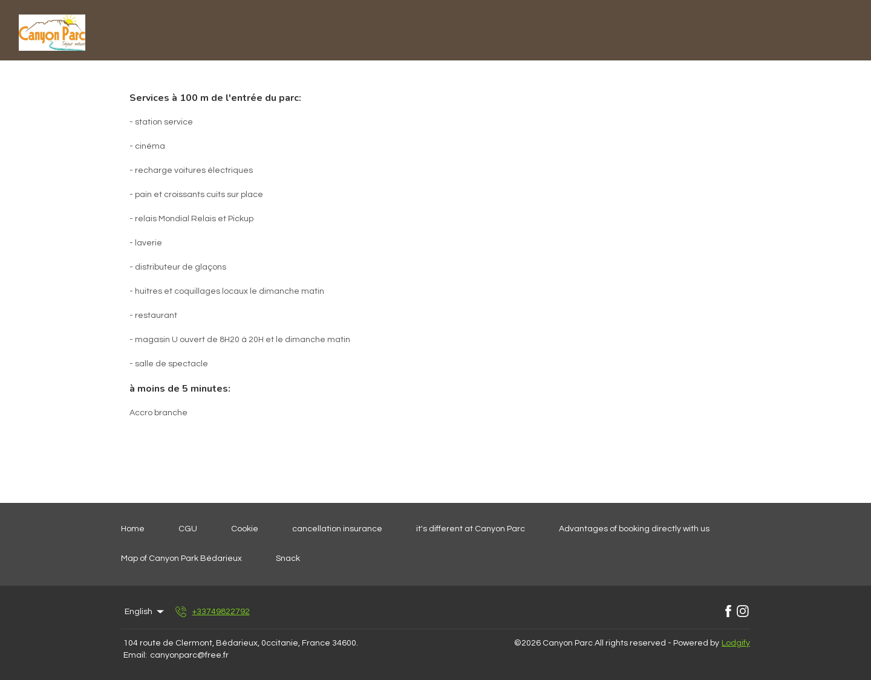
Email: (135, 655)
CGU (187, 529)
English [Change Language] (145, 611)
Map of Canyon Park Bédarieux (181, 558)
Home (133, 529)
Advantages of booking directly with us (634, 529)
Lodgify (736, 643)
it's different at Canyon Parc (470, 529)
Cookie (244, 529)
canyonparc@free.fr (189, 655)
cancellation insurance (337, 529)
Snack (288, 558)
